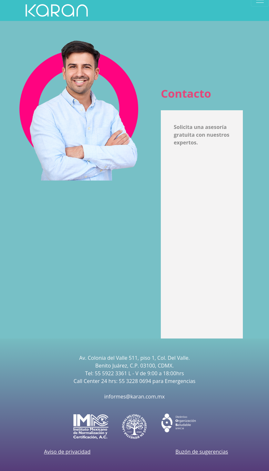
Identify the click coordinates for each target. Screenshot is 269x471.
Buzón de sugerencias (201, 451)
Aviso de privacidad (67, 451)
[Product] (56, 10)
